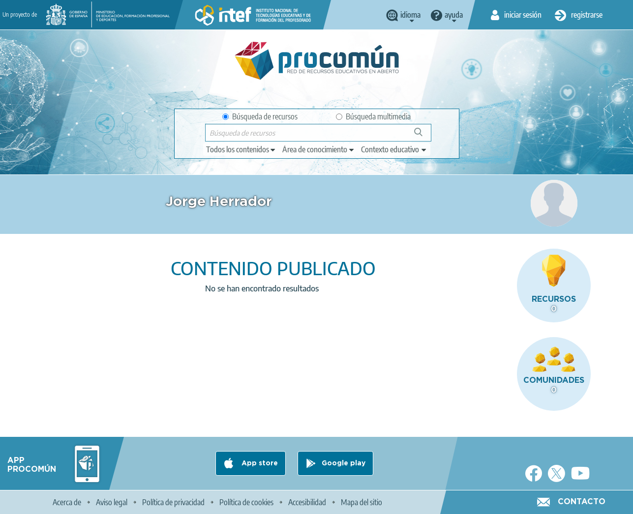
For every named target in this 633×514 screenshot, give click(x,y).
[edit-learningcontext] (394, 149)
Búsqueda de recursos (260, 116)
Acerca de (67, 502)
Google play (343, 463)
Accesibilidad (307, 502)
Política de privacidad (173, 502)
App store (259, 463)
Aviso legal (111, 502)
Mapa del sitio (361, 502)
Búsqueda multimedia (373, 116)
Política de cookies (246, 502)
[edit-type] (241, 149)
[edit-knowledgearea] (318, 149)
